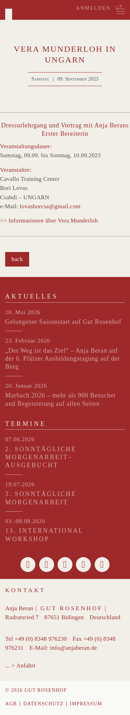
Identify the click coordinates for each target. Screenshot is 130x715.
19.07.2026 (20, 484)
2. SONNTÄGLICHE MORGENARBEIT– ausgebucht (41, 457)
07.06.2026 (20, 439)
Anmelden (93, 8)
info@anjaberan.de (73, 648)
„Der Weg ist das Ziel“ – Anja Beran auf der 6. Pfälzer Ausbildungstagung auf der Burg (62, 358)
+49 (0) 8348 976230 (41, 639)
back (17, 259)
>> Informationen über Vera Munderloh (49, 220)
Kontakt (25, 590)
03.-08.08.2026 (25, 521)
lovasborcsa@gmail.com (50, 206)
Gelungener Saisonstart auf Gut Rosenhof (63, 321)
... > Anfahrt (20, 665)
